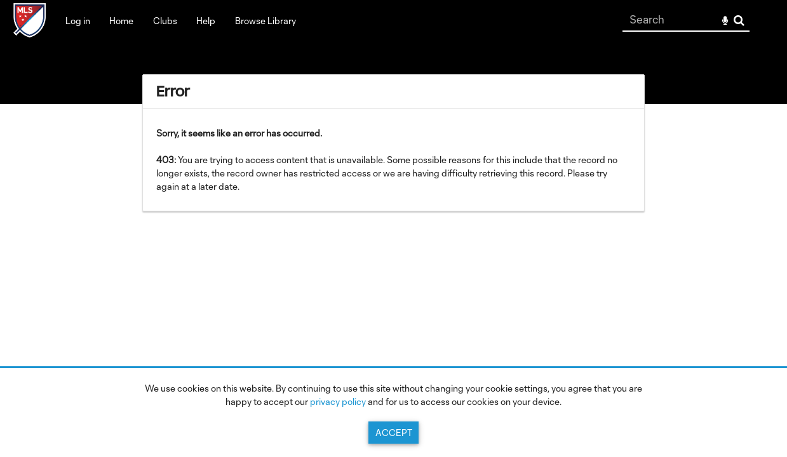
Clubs (165, 20)
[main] (394, 142)
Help (205, 20)
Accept (393, 432)
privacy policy (338, 401)
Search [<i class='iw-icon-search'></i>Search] (739, 20)
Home (121, 20)
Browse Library (265, 20)
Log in (77, 20)
